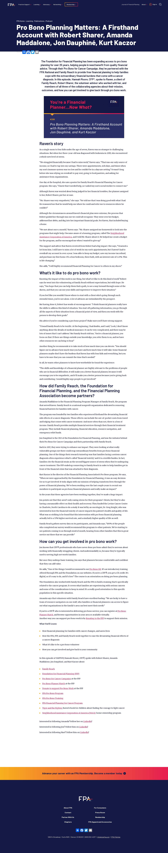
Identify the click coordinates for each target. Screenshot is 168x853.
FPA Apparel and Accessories (100, 822)
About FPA (68, 808)
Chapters (68, 822)
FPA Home (20, 21)
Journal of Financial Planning (129, 4)
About (143, 4)
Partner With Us (68, 817)
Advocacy (47, 4)
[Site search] (159, 4)
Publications (39, 21)
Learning (37, 4)
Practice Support (25, 4)
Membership (72, 4)
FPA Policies (115, 837)
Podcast (49, 21)
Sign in (154, 4)
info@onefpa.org (103, 837)
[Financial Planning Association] (12, 4)
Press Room (100, 812)
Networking (58, 4)
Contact (68, 812)
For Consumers (100, 808)
